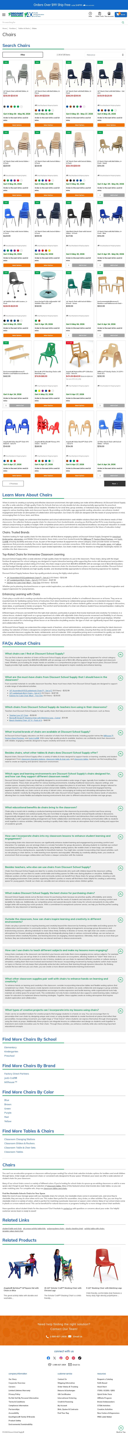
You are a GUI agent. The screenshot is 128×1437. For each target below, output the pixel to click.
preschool (116, 536)
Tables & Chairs (24, 28)
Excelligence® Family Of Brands (22, 1417)
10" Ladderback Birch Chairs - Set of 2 (22, 580)
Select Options (17, 125)
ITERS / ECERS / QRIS (106, 1390)
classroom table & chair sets (58, 759)
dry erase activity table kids (34, 1228)
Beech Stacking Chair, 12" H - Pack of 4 (25, 720)
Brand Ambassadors (105, 1402)
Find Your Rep (63, 1413)
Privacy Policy (14, 1394)
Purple (7, 1112)
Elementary (10, 1047)
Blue (6, 1100)
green (108, 544)
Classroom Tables (13, 1151)
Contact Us (62, 1379)
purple (103, 544)
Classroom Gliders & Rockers (19, 1143)
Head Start (102, 1387)
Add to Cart (114, 195)
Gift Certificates (64, 1394)
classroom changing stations (33, 759)
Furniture (12, 28)
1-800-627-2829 (58, 1336)
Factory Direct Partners (103, 539)
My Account (62, 1406)
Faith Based (102, 1383)
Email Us (77, 1336)
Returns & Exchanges (66, 1390)
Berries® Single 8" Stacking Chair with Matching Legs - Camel (34, 718)
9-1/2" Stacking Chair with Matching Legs (104, 1288)
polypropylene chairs (55, 1228)
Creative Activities (104, 1409)
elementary (18, 539)
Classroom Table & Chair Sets (19, 1147)
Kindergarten (11, 1051)
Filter (23, 55)
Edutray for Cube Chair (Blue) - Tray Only (23, 582)
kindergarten (8, 539)
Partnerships (14, 1409)
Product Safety (15, 1421)
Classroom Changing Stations (19, 1139)
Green (7, 1108)
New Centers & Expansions (108, 1413)
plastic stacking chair (74, 1228)
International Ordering (67, 1398)
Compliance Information (18, 1406)
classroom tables (81, 759)
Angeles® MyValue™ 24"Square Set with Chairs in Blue (21, 1289)
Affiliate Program (104, 1398)
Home (5, 28)
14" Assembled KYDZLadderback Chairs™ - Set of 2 (28, 577)
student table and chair (12, 1228)
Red (6, 1117)
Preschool (9, 1055)
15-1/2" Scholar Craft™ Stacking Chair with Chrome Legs (62, 1289)
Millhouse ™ (88, 539)
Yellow (7, 1121)
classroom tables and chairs (55, 1188)
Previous (13, 483)
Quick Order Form (104, 1394)
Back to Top (120, 1429)
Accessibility (14, 1413)
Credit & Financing (65, 1402)
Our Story (13, 1379)
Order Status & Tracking (68, 1387)
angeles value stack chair (13, 1231)
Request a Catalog (105, 1379)
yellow (118, 544)
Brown (7, 1104)
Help (90, 14)
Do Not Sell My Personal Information (24, 1398)
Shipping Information (66, 1383)
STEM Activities (103, 1406)
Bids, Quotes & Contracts (68, 1409)
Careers (12, 1387)
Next (115, 483)
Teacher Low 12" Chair (18, 715)
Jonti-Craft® (34, 738)
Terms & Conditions (17, 1402)
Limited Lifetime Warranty (19, 1390)
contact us (67, 1208)
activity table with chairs (94, 1228)
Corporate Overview (17, 1383)
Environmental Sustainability (20, 1424)
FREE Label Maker (104, 1417)
